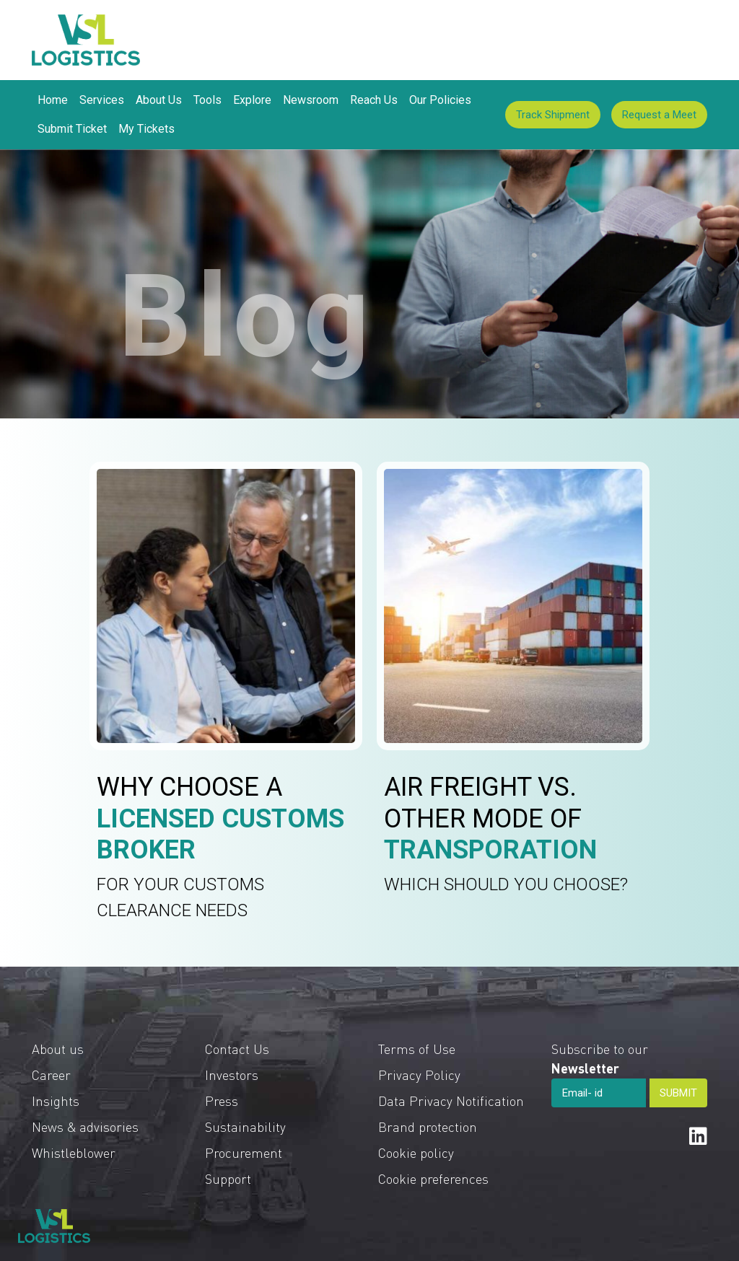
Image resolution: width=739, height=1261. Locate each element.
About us (58, 1048)
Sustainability (245, 1126)
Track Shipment (553, 114)
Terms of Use (416, 1048)
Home (53, 100)
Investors (231, 1074)
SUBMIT (678, 1092)
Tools (207, 100)
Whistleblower (73, 1152)
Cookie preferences (433, 1178)
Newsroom (310, 100)
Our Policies (440, 100)
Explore (252, 100)
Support (228, 1178)
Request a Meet (659, 114)
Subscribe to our (599, 1058)
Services (101, 100)
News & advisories (85, 1126)
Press (221, 1100)
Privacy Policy (419, 1074)
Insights (55, 1100)
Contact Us (237, 1048)
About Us (159, 100)
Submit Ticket (72, 129)
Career (51, 1074)
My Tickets (146, 129)
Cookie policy (416, 1152)
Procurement (243, 1152)
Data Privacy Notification (451, 1100)
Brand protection (427, 1126)
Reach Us (374, 100)
